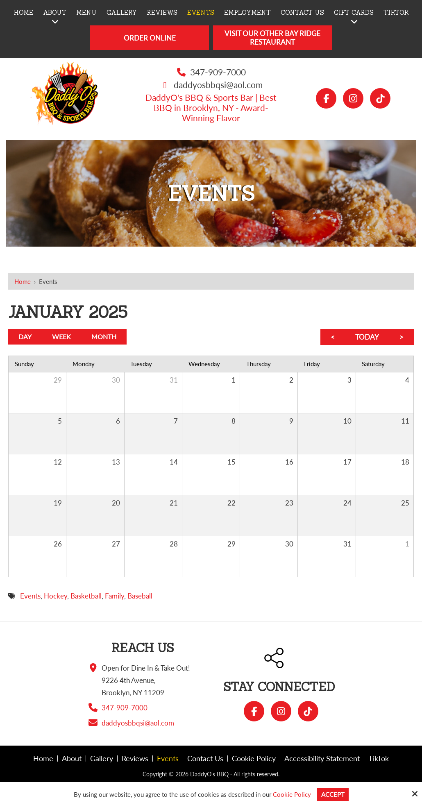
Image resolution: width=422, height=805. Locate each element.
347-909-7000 (218, 72)
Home (22, 281)
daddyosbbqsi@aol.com (218, 84)
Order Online (150, 38)
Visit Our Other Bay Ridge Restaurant (272, 37)
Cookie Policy (292, 794)
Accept (333, 794)
